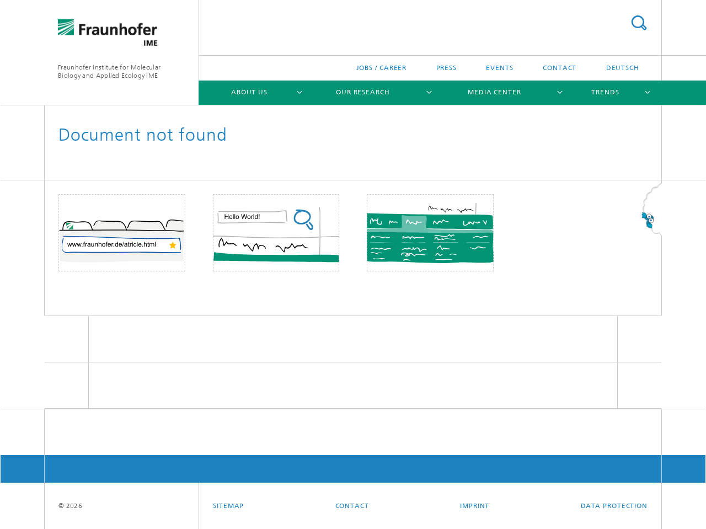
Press (446, 68)
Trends (605, 92)
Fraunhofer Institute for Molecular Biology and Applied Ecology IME (109, 71)
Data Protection (614, 506)
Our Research (363, 92)
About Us (249, 92)
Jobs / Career (381, 68)
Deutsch (622, 68)
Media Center (494, 92)
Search (639, 23)
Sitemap (228, 506)
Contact (559, 68)
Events (499, 68)
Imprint (474, 506)
